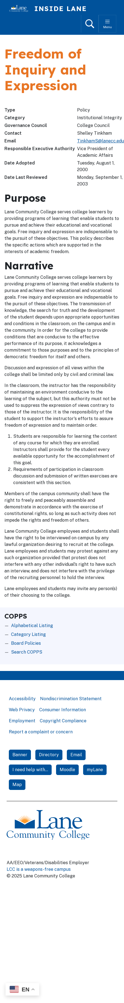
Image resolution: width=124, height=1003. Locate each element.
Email (76, 754)
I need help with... (30, 769)
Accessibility (22, 698)
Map (17, 784)
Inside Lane (60, 8)
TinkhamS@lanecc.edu (100, 141)
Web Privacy (22, 709)
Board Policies (26, 643)
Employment (22, 720)
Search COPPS (26, 652)
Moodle (67, 769)
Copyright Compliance (63, 720)
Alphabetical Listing (32, 625)
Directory (49, 754)
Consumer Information (62, 709)
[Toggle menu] (107, 24)
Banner (19, 754)
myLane (95, 769)
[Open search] (90, 24)
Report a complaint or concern (41, 731)
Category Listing (28, 634)
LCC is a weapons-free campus (39, 869)
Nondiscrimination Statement (71, 698)
